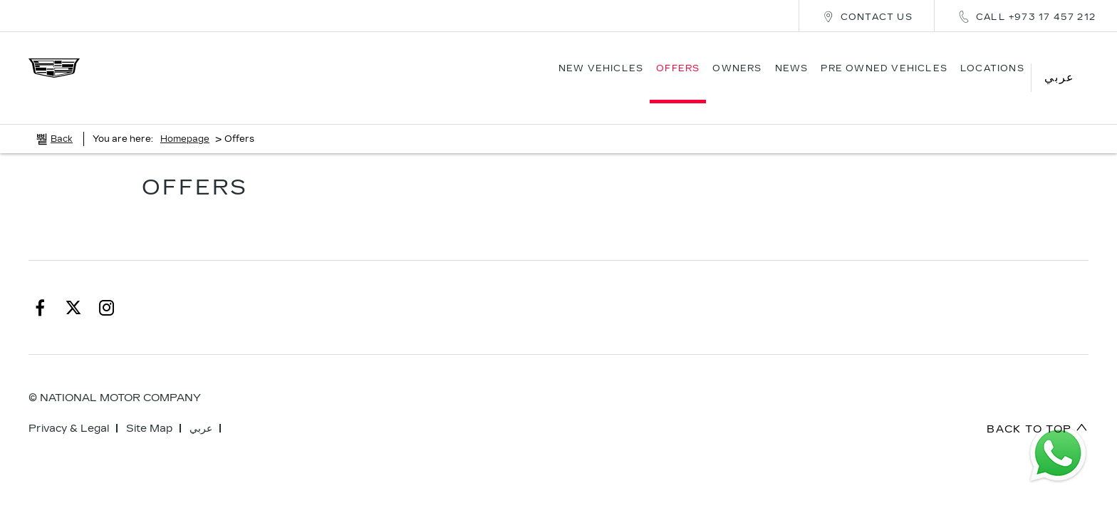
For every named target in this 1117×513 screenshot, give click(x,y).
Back (62, 118)
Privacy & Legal (68, 408)
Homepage (184, 118)
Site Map (149, 408)
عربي (200, 408)
